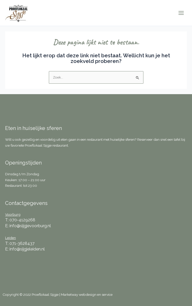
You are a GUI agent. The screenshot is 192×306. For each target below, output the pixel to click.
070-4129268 (22, 219)
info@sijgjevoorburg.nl (30, 225)
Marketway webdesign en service (86, 294)
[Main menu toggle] (181, 13)
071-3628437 (22, 243)
